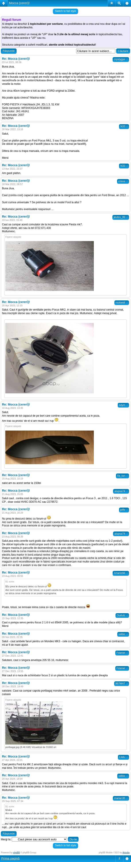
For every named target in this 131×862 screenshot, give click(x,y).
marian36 (121, 798)
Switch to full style (65, 11)
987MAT (122, 683)
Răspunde (9, 50)
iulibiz (123, 634)
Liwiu (123, 757)
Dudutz (122, 615)
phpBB (16, 852)
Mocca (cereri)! (19, 3)
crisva (123, 181)
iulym (123, 405)
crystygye (121, 59)
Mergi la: (6, 839)
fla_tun (122, 475)
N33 (124, 126)
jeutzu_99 (121, 217)
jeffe (124, 509)
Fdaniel (122, 652)
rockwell (122, 302)
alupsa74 (121, 491)
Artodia (126, 852)
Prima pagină (10, 858)
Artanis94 (121, 573)
